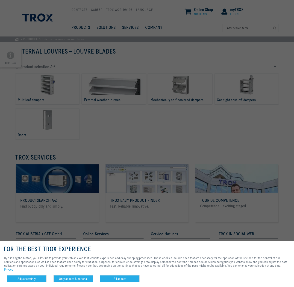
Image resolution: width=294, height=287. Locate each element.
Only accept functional (73, 279)
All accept (120, 279)
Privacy (8, 269)
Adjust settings (27, 279)
